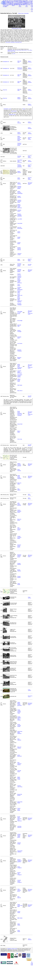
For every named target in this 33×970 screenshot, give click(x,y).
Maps (30, 4)
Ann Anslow (19, 343)
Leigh (4, 5)
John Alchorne (19, 122)
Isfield (22, 2)
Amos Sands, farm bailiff (19, 295)
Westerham (18, 4)
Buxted (11, 0)
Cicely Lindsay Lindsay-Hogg (19, 711)
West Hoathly (20, 6)
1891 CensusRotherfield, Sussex (30, 504)
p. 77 (27, 50)
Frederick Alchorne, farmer (19, 144)
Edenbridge (7, 1)
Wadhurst (11, 4)
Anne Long (19, 439)
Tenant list (5, 89)
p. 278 (29, 50)
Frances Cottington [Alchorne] (19, 165)
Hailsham (27, 2)
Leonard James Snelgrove (19, 881)
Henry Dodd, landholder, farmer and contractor (19, 413)
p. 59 (22, 50)
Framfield (15, 1)
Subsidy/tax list (6, 61)
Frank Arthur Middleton (19, 851)
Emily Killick (19, 223)
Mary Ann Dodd (19, 483)
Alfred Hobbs (18, 931)
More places (26, 6)
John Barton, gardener (19, 504)
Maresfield (9, 3)
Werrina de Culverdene (19, 68)
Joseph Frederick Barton (19, 537)
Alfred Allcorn (18, 178)
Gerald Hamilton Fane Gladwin (19, 718)
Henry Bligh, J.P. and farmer (19, 312)
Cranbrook (22, 0)
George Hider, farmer (18, 292)
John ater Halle (19, 62)
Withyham (22, 4)
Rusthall (17, 3)
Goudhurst (20, 1)
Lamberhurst (25, 2)
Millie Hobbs (19, 918)
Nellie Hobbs (18, 924)
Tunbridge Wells (7, 6)
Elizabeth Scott (19, 337)
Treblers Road (21, 13)
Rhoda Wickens (19, 570)
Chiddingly (16, 0)
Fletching (11, 1)
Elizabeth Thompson (19, 350)
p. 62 (24, 50)
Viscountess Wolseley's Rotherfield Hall (13, 42)
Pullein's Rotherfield (29, 61)
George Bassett (18, 577)
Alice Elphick (18, 489)
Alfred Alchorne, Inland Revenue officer (19, 138)
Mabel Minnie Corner (18, 778)
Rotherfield (16, 3)
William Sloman (18, 98)
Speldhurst (25, 3)
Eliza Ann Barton (19, 520)
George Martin (18, 243)
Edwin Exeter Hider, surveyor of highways (19, 299)
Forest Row (13, 2)
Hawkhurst (7, 2)
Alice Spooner (19, 897)
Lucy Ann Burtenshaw (19, 228)
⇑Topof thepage (32, 963)
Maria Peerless (19, 470)
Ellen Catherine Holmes (19, 763)
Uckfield (8, 4)
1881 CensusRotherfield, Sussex (30, 464)
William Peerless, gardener (19, 464)
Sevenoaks (20, 4)
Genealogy (30, 1)
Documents (30, 3)
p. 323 (11, 51)
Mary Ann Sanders (19, 747)
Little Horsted (6, 4)
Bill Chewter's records (30, 696)
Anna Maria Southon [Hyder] (19, 375)
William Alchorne (19, 172)
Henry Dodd (19, 424)
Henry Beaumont (19, 756)
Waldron (13, 5)
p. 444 (14, 51)
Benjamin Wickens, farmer (19, 555)
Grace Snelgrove (19, 867)
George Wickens (19, 564)
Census (30, 0)
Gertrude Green (19, 771)
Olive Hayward (19, 739)
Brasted (6, 0)
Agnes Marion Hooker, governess (19, 704)
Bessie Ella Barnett (19, 795)
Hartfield (4, 4)
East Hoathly (4, 3)
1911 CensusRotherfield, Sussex (30, 704)
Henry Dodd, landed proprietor (19, 477)
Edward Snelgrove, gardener (19, 860)
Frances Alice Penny (19, 786)
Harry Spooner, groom (19, 890)
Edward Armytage (19, 331)
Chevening (14, 0)
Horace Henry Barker (18, 809)
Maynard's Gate (12, 114)
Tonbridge (4, 6)
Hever (15, 2)
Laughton (27, 3)
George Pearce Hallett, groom (18, 836)
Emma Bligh (19, 320)
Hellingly (11, 2)
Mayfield (11, 3)
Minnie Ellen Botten (19, 802)
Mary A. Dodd (18, 432)
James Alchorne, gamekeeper (19, 192)
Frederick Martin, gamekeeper (19, 288)
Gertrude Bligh (19, 325)
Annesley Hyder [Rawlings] (19, 371)
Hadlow (24, 1)
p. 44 (17, 50)
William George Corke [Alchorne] (19, 206)
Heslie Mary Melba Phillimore (19, 732)
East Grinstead (27, 1)
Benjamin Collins (19, 358)
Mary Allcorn (19, 390)
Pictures (30, 2)
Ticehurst (27, 4)
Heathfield (9, 2)
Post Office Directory (29, 265)
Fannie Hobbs (18, 912)
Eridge (8, 1)
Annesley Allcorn (19, 157)
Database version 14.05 (12, 948)
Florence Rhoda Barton (19, 546)
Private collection (29, 597)
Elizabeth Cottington (19, 304)
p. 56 (19, 50)
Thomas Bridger (19, 843)
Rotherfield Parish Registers (29, 138)
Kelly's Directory (29, 495)
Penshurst (13, 4)
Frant (17, 1)
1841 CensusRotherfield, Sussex (30, 183)
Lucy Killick (19, 219)
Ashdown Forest (4, 1)
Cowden (20, 0)
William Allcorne (19, 133)
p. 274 (14, 53)
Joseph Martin (18, 238)
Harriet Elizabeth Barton (19, 511)
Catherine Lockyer (19, 254)
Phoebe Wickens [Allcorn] (19, 248)
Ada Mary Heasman (19, 827)
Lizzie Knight (18, 584)
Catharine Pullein (11, 50)
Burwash (8, 0)
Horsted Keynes (20, 3)
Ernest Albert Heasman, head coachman (19, 818)
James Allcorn (18, 232)
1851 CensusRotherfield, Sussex (30, 270)
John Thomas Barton (19, 528)
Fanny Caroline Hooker (19, 725)
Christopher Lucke (7, 108)
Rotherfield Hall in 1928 (16, 28)
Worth (24, 4)
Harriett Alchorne (19, 197)
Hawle (24, 108)
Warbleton (16, 4)
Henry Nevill (13, 111)
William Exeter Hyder (18, 380)
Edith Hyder (19, 385)
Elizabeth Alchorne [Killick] (19, 187)
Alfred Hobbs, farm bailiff (19, 905)
